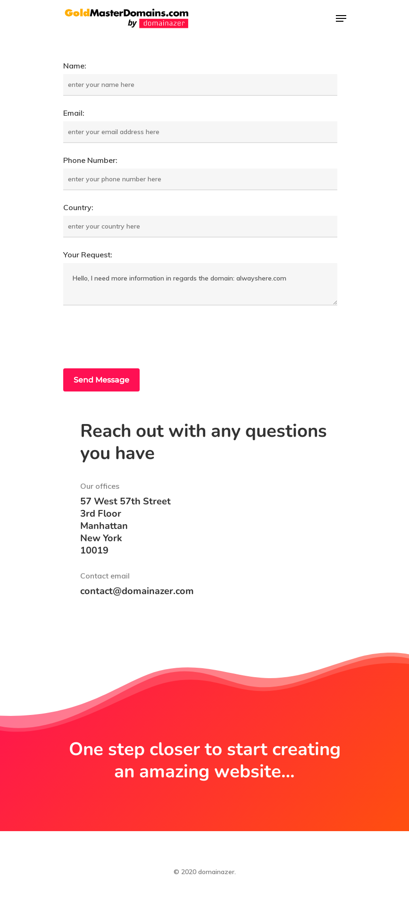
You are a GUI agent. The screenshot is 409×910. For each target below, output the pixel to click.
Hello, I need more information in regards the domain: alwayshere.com (200, 284)
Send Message (101, 379)
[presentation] (135, 338)
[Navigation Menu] (341, 18)
